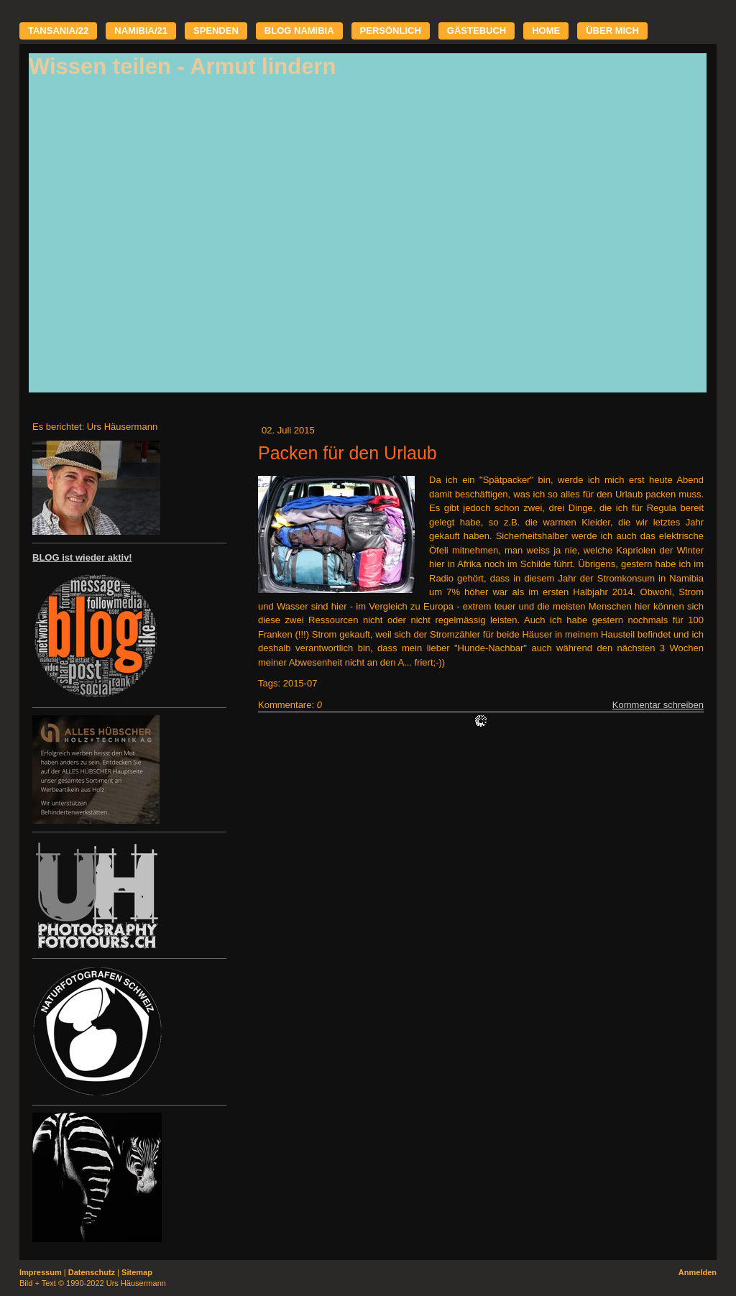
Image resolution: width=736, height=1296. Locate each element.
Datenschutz (91, 1272)
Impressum (40, 1272)
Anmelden (697, 1272)
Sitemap (136, 1272)
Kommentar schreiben (658, 704)
